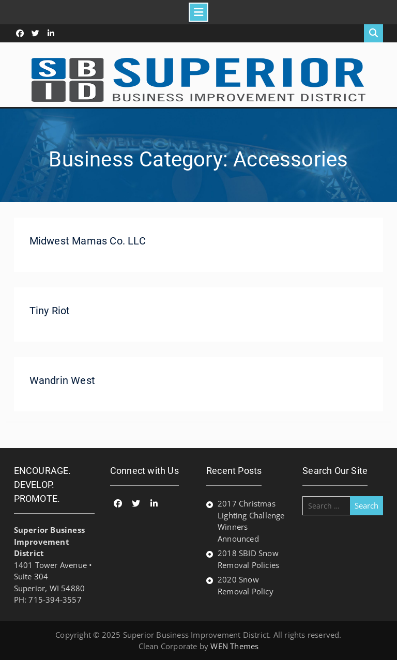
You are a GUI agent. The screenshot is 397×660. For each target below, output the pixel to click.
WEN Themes (234, 646)
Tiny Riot (49, 310)
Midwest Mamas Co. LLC (87, 241)
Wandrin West (62, 380)
